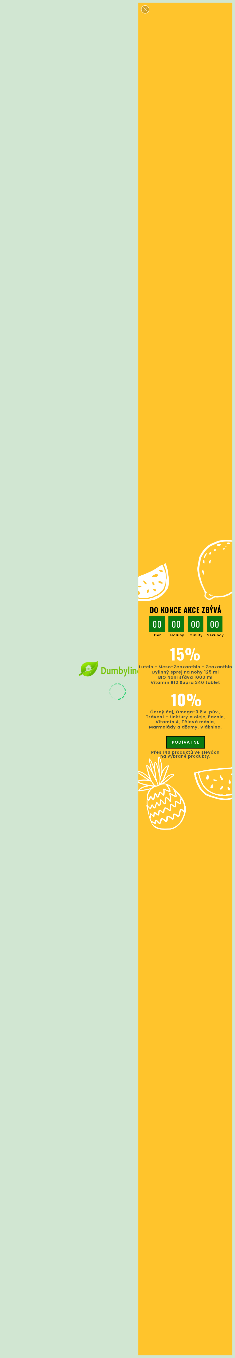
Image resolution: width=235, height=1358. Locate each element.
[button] (145, 9)
